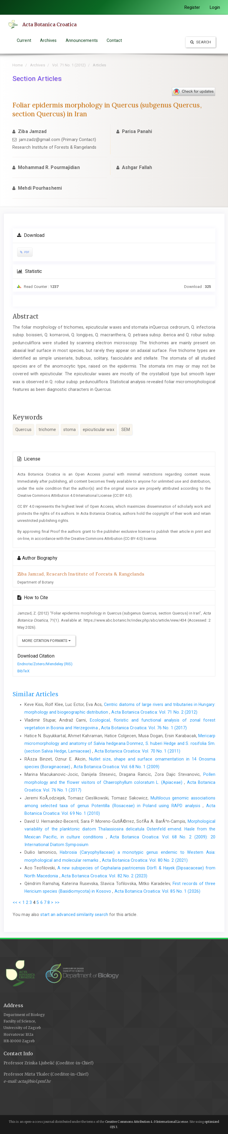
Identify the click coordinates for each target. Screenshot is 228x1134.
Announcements (82, 40)
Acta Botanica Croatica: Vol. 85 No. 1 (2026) (157, 891)
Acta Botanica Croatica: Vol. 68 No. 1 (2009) (116, 766)
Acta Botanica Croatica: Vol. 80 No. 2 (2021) (145, 860)
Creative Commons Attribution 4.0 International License (146, 1122)
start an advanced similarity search (74, 914)
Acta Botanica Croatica (50, 24)
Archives (48, 40)
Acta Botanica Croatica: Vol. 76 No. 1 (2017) (144, 727)
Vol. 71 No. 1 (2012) (69, 65)
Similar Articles (35, 694)
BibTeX (23, 671)
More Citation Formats (46, 640)
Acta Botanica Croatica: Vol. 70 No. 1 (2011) (137, 751)
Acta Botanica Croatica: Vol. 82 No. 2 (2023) (104, 876)
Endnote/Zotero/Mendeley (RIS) (44, 664)
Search (200, 42)
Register (192, 7)
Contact (114, 40)
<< (15, 902)
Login (215, 7)
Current (24, 40)
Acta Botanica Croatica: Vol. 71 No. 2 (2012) (154, 712)
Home (17, 65)
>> (57, 902)
